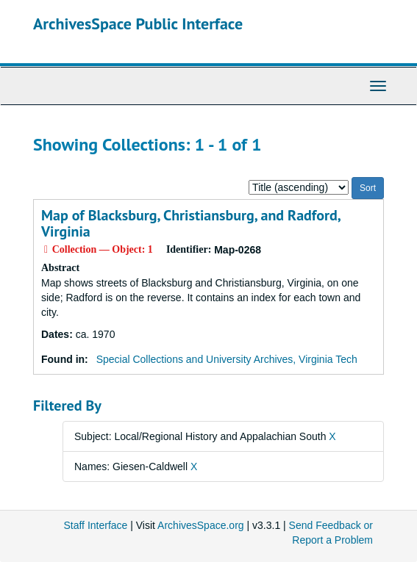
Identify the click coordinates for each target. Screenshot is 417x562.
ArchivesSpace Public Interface (138, 23)
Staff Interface (95, 525)
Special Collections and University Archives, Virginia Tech (226, 359)
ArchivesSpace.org (200, 525)
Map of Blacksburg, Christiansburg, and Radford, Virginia (190, 223)
